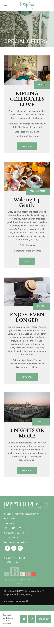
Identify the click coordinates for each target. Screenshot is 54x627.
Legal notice (10, 594)
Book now (27, 146)
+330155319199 (31, 619)
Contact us (27, 382)
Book (27, 266)
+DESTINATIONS (15, 557)
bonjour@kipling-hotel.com (16, 533)
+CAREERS (11, 561)
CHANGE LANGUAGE (14, 601)
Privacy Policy (25, 594)
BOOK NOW (44, 619)
